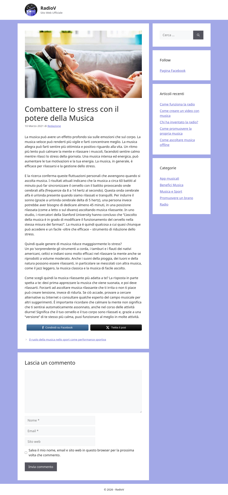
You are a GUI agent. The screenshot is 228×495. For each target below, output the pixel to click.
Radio (164, 204)
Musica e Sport (171, 191)
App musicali (169, 178)
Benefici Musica (171, 185)
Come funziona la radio (177, 104)
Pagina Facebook (172, 70)
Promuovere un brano (176, 198)
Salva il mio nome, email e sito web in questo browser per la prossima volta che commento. (81, 452)
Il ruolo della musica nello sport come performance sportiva (67, 339)
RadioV (48, 8)
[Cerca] (198, 35)
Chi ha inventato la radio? (179, 122)
